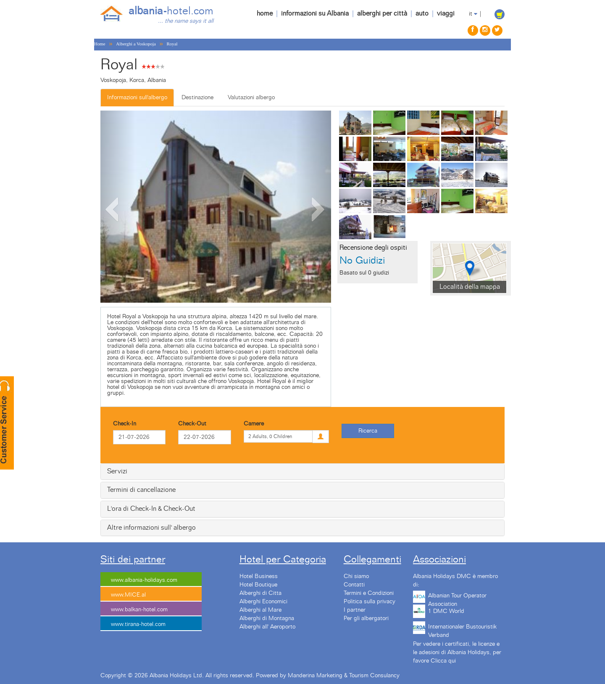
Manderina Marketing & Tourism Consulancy (344, 676)
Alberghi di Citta (260, 593)
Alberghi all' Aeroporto (267, 627)
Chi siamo (356, 576)
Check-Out (192, 424)
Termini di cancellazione (141, 489)
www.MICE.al (128, 595)
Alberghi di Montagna (266, 618)
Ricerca (367, 431)
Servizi (117, 471)
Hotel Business (258, 576)
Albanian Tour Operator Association (457, 599)
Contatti (354, 585)
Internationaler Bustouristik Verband (462, 630)
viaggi (446, 13)
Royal (172, 43)
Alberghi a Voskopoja (136, 43)
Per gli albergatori (366, 618)
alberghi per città (382, 13)
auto (422, 13)
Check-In (124, 424)
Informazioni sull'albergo (137, 97)
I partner (355, 610)
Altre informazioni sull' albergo (151, 527)
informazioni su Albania (315, 13)
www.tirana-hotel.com (138, 624)
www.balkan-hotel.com (139, 610)
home (265, 13)
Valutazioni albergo (251, 97)
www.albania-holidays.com (144, 580)
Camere (254, 424)
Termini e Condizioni (369, 593)
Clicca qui (443, 661)
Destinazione (197, 97)
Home (99, 43)
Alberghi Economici (263, 602)
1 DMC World (446, 611)
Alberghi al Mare (260, 610)
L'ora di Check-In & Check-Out (151, 508)
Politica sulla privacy (369, 602)
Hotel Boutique (258, 585)
